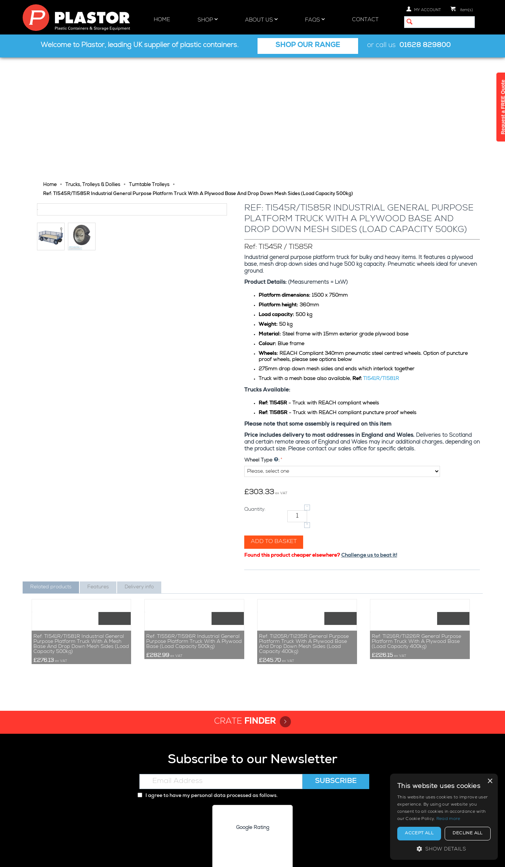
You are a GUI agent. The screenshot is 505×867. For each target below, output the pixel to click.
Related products (50, 468)
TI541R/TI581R (382, 260)
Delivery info (139, 468)
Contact (365, 20)
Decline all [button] (467, 833)
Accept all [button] (419, 833)
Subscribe (336, 726)
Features (98, 468)
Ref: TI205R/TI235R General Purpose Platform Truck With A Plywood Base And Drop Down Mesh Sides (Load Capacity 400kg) (304, 589)
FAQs (315, 20)
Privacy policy (370, 855)
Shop (208, 20)
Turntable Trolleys (149, 66)
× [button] (489, 781)
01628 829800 (425, 45)
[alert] (444, 817)
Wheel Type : (262, 341)
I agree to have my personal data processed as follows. (208, 740)
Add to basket (274, 423)
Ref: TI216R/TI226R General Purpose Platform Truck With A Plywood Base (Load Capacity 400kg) (416, 586)
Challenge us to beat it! (370, 436)
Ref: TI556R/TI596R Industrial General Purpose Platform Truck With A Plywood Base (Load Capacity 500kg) (194, 586)
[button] (444, 849)
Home (162, 20)
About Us (261, 20)
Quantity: (255, 390)
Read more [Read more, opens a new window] (448, 819)
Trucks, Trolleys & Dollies (92, 66)
